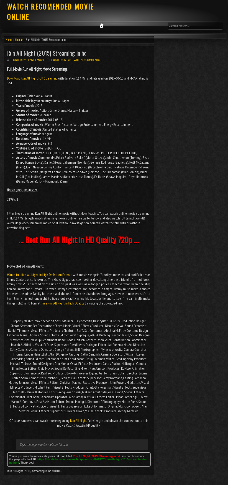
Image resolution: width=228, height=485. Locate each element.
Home (9, 39)
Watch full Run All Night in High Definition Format (39, 274)
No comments (90, 60)
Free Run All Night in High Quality (63, 303)
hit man (19, 39)
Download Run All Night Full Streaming (32, 78)
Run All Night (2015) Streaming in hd (47, 53)
